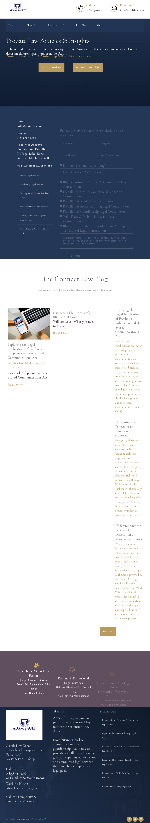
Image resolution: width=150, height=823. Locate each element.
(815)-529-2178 (17, 773)
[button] (30, 25)
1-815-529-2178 (26, 150)
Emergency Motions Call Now (88, 67)
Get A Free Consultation (51, 67)
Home (11, 25)
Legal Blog (81, 25)
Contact (100, 25)
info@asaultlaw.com (132, 10)
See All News (108, 631)
